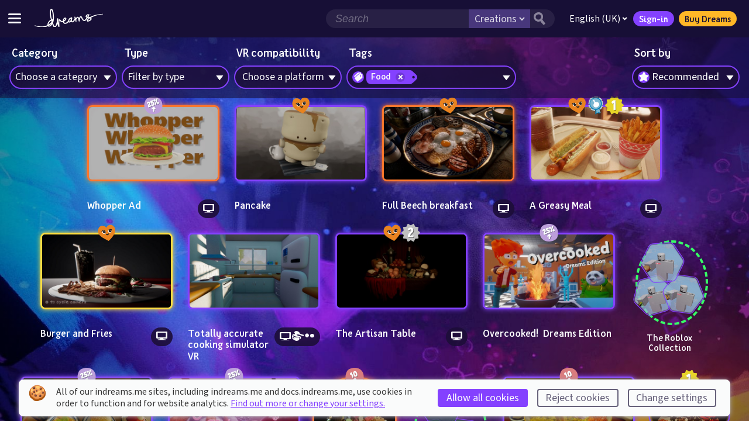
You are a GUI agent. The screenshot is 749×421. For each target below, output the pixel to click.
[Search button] (542, 18)
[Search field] (397, 18)
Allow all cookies (482, 398)
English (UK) (598, 18)
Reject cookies (577, 398)
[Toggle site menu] (14, 18)
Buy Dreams (708, 19)
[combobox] (686, 77)
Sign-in (653, 19)
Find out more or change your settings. (308, 403)
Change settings (671, 398)
